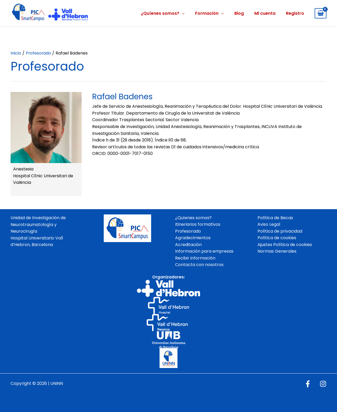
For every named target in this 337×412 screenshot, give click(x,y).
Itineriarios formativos (197, 225)
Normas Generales (276, 251)
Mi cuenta (264, 13)
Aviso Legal (268, 225)
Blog (239, 13)
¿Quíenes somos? (160, 13)
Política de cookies (276, 238)
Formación (207, 13)
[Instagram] (323, 383)
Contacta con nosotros (199, 265)
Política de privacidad (279, 231)
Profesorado (188, 231)
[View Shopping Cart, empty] (320, 13)
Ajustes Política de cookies (284, 245)
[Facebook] (307, 383)
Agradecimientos (193, 238)
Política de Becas (275, 218)
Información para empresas (204, 251)
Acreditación (188, 245)
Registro (295, 13)
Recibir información (195, 258)
